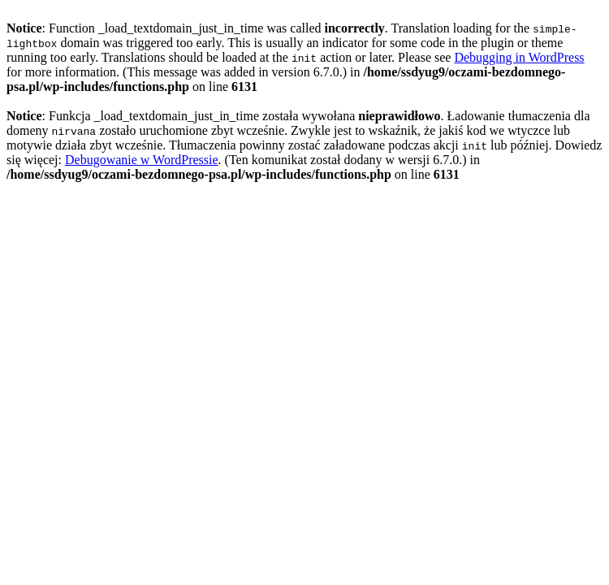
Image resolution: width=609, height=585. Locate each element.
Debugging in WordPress (519, 57)
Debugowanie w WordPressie (141, 160)
